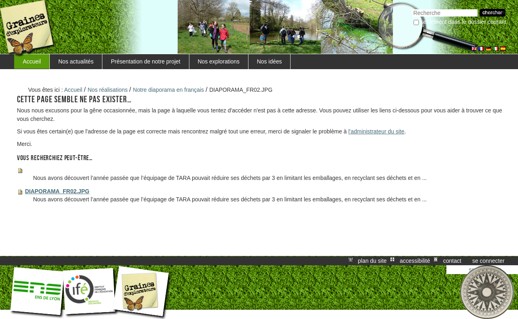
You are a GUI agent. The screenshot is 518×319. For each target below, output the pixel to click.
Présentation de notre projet (145, 61)
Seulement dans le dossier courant (463, 22)
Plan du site (372, 261)
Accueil (32, 61)
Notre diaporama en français (168, 90)
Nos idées (269, 61)
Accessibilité (415, 261)
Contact (452, 261)
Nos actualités (75, 61)
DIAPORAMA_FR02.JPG (57, 191)
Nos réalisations (108, 90)
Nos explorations (218, 61)
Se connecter (488, 261)
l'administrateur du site (376, 131)
